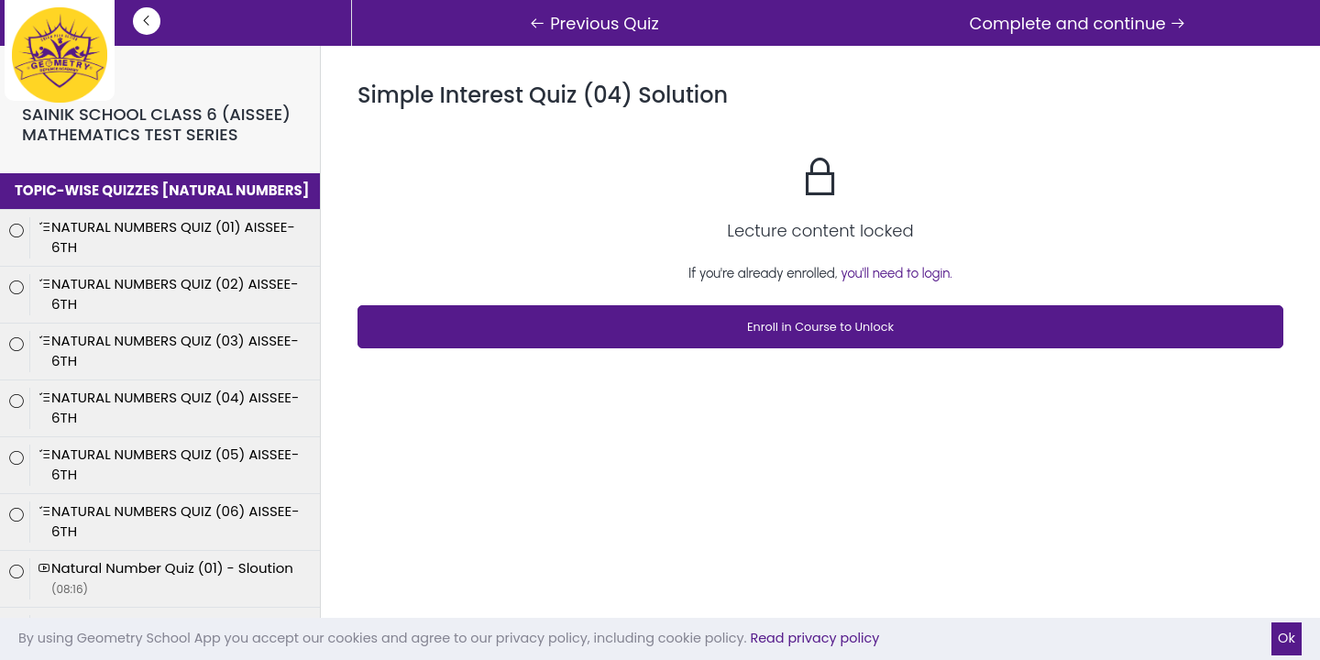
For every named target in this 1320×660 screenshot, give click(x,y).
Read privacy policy (814, 638)
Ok (1286, 638)
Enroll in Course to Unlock (820, 327)
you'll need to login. (896, 273)
